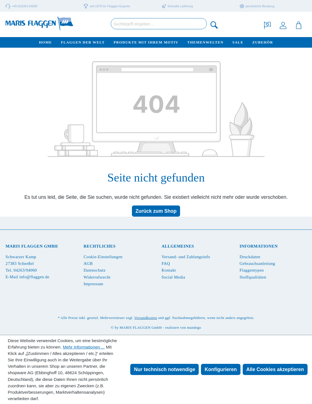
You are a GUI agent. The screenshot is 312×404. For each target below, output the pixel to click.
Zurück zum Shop (156, 211)
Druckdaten (250, 257)
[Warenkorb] (298, 24)
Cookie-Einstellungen (102, 257)
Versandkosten (145, 318)
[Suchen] (214, 24)
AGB (88, 263)
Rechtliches (99, 246)
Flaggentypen (252, 270)
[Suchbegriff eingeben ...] (159, 23)
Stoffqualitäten (253, 277)
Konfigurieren (221, 369)
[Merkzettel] (267, 24)
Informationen (259, 246)
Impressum (93, 284)
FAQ (166, 263)
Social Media (173, 277)
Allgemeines (178, 246)
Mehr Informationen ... (84, 347)
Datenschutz (94, 270)
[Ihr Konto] (283, 24)
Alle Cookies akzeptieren (275, 369)
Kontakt (169, 270)
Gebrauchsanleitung (257, 263)
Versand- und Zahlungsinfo (186, 257)
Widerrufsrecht (96, 277)
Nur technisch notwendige (164, 369)
